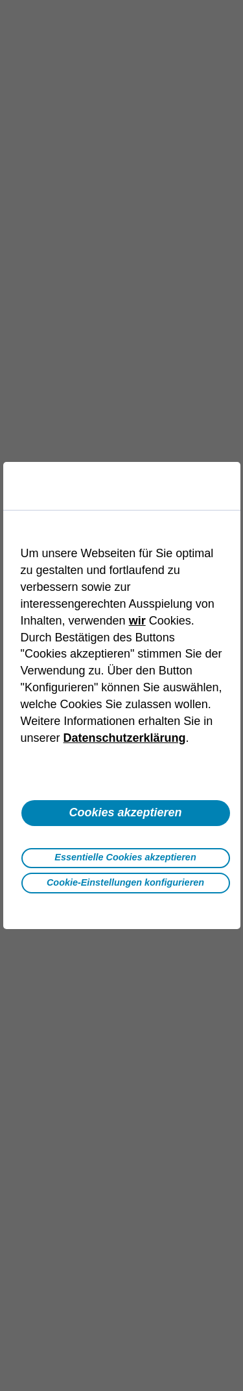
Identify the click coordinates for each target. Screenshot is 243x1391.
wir (137, 620)
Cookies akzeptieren (125, 812)
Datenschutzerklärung (125, 737)
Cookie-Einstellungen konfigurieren (125, 882)
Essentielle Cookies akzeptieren (125, 857)
